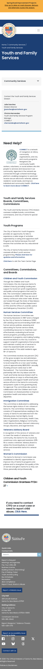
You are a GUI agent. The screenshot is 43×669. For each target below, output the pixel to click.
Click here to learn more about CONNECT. (21, 184)
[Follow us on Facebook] (3, 638)
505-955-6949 (8, 619)
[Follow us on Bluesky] (13, 643)
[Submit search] (39, 555)
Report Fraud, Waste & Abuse (13, 584)
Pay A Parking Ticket (10, 572)
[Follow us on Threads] (23, 643)
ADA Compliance (8, 582)
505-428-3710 (7, 626)
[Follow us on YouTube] (3, 643)
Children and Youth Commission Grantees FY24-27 (20, 482)
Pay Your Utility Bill (9, 565)
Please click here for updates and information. (17, 256)
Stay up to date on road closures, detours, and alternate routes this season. (21, 6)
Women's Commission (15, 454)
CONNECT (23, 149)
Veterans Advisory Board (16, 429)
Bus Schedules (7, 577)
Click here (7, 261)
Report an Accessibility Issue (14, 633)
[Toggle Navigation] (38, 30)
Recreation (6, 579)
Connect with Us (9, 651)
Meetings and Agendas (11, 562)
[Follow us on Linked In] (23, 638)
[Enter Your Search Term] (19, 555)
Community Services (16, 45)
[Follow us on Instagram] (13, 638)
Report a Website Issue (12, 590)
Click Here (21, 511)
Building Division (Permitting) (13, 570)
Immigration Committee (16, 400)
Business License (8, 567)
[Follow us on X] (33, 638)
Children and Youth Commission (20, 278)
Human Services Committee (18, 312)
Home (4, 45)
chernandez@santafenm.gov (16, 123)
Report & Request (9, 560)
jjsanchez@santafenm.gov (15, 109)
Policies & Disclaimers (8, 665)
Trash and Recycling (10, 574)
